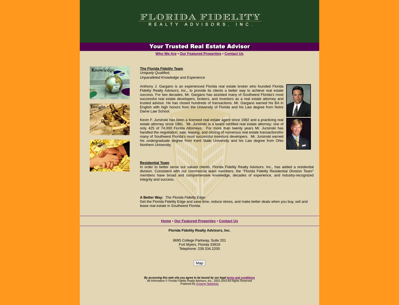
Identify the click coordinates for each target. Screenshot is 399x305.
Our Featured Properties (200, 54)
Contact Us (234, 54)
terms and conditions (241, 277)
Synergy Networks (207, 283)
